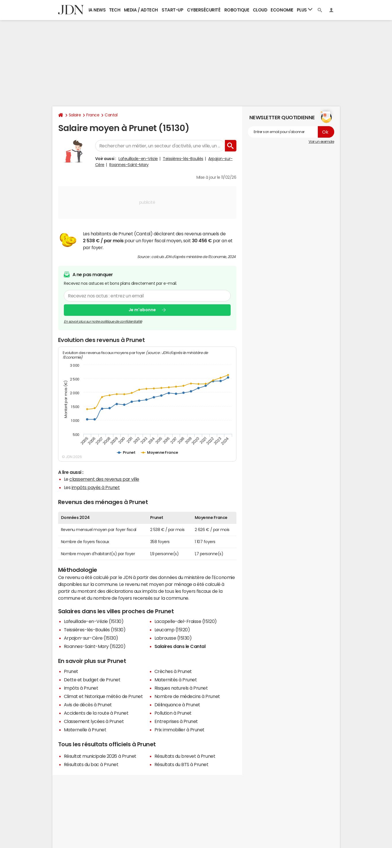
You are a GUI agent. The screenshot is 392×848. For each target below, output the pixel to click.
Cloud (260, 10)
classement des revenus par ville (104, 479)
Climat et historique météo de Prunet (103, 696)
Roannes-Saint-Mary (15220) (95, 646)
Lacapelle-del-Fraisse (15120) (185, 621)
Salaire (75, 115)
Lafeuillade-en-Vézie (138, 159)
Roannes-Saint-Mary (128, 165)
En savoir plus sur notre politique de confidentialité (103, 321)
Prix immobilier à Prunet (179, 729)
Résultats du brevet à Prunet (184, 756)
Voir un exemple (321, 141)
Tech (114, 10)
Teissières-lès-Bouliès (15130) (95, 629)
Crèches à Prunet (173, 671)
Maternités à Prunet (175, 679)
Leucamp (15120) (172, 629)
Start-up (172, 10)
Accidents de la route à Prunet (96, 713)
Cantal (111, 115)
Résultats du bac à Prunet (91, 764)
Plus (304, 9)
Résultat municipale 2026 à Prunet (100, 756)
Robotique (236, 10)
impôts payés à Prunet (96, 487)
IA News (97, 10)
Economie (282, 10)
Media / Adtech (141, 10)
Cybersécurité (203, 10)
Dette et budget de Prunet (92, 679)
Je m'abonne (142, 310)
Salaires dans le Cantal (180, 646)
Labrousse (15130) (173, 638)
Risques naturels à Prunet (181, 688)
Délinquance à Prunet (177, 704)
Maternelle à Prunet (85, 729)
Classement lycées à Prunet (94, 721)
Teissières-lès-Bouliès (183, 159)
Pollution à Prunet (173, 713)
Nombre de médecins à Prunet (187, 696)
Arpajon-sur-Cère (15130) (91, 638)
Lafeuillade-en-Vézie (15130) (94, 621)
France (92, 115)
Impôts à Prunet (81, 688)
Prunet (71, 671)
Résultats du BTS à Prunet (181, 764)
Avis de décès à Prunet (88, 704)
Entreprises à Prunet (176, 721)
